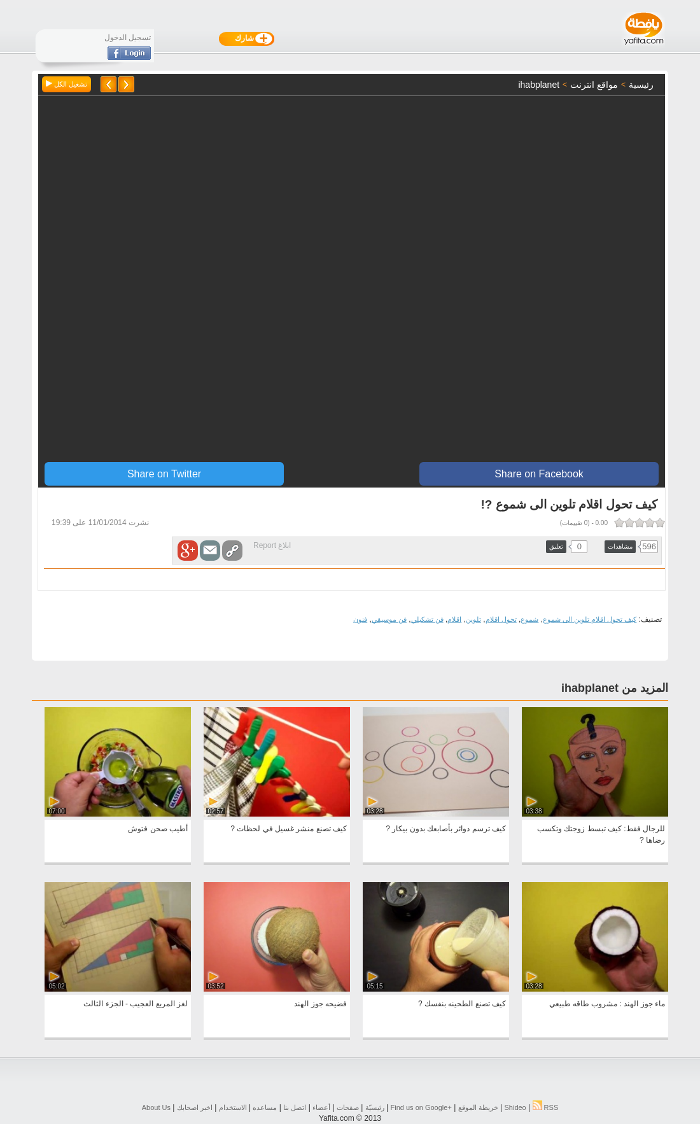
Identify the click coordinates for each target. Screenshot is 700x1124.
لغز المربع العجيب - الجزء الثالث (135, 1003)
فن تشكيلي (427, 619)
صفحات (348, 1107)
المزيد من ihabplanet (614, 688)
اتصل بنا (294, 1107)
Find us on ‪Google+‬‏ (421, 1107)
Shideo (515, 1107)
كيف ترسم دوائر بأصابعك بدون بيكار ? (446, 828)
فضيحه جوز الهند (320, 1003)
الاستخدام (233, 1107)
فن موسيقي (389, 619)
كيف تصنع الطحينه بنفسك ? (462, 1003)
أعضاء (321, 1107)
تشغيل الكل (66, 84)
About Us (156, 1107)
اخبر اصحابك (195, 1107)
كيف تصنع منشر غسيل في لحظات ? (288, 828)
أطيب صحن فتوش (158, 828)
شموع (529, 619)
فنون (360, 619)
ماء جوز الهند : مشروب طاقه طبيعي (607, 1003)
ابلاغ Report (272, 545)
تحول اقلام (501, 619)
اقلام (454, 619)
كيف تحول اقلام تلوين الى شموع (589, 619)
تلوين (473, 619)
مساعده (265, 1107)
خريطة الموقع (478, 1107)
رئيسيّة (374, 1107)
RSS (546, 1107)
